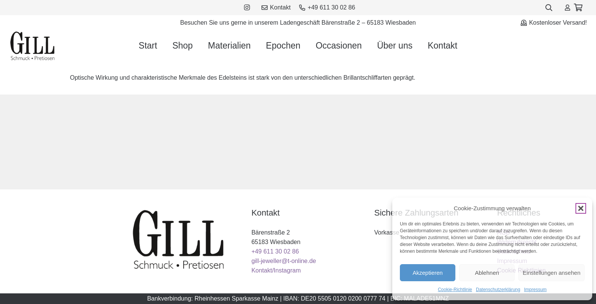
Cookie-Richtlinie (455, 289)
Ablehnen (487, 272)
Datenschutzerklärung (498, 289)
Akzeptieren (427, 272)
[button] (581, 208)
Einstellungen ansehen (551, 272)
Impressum (535, 289)
